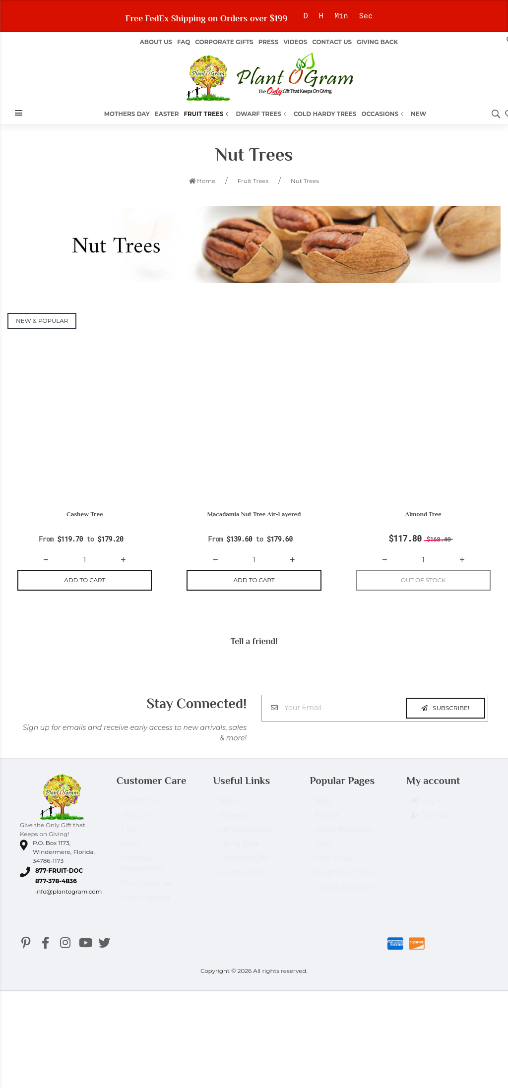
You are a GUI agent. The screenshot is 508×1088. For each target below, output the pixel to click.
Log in (427, 807)
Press (268, 42)
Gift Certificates (244, 835)
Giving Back (377, 42)
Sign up (429, 821)
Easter (167, 114)
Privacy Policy (241, 878)
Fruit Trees (207, 114)
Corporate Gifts (224, 42)
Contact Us (332, 42)
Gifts (322, 849)
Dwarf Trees (262, 114)
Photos (327, 820)
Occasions (383, 114)
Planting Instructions (142, 869)
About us (156, 42)
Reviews (232, 820)
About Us (138, 820)
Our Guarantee (147, 888)
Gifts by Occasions (346, 892)
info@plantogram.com (68, 892)
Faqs (130, 835)
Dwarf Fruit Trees (344, 878)
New (418, 114)
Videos (295, 42)
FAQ (183, 42)
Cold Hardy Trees (325, 114)
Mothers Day (127, 114)
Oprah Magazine (343, 835)
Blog (323, 806)
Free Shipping (146, 903)
